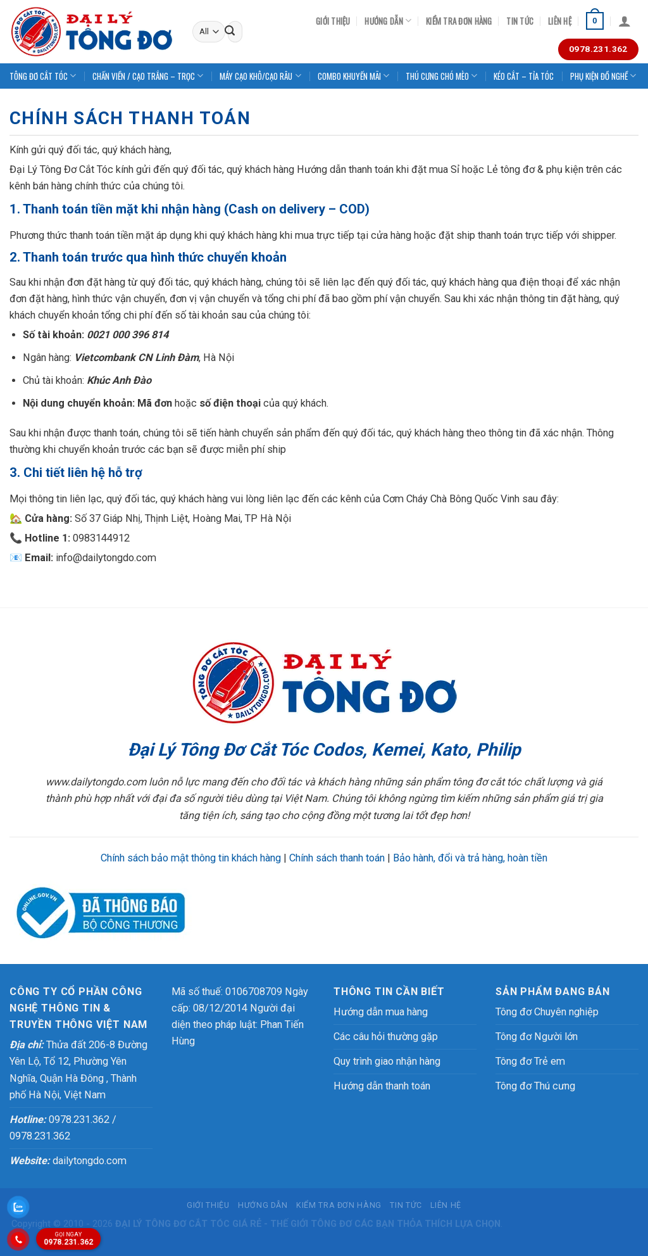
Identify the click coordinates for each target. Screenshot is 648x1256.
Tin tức (519, 21)
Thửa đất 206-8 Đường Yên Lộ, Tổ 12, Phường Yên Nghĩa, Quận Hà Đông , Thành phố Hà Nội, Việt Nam (78, 1069)
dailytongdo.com (68, 1161)
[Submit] (230, 31)
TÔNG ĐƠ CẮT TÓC (42, 76)
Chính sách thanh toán (337, 858)
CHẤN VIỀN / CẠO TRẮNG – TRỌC (147, 76)
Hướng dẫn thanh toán (381, 1086)
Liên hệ (559, 21)
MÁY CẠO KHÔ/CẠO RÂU (260, 76)
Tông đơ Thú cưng (535, 1086)
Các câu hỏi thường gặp (385, 1037)
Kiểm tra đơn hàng (459, 21)
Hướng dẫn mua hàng (380, 1012)
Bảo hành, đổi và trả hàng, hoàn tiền (470, 858)
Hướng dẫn (387, 21)
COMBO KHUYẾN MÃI (353, 76)
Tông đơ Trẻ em (530, 1061)
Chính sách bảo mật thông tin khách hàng (191, 858)
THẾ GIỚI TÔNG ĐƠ (311, 1223)
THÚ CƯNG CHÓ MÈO (441, 76)
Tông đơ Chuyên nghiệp (547, 1012)
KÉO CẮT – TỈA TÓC (524, 76)
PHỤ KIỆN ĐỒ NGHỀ (603, 76)
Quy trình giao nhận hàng (386, 1061)
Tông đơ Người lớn (536, 1037)
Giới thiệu (333, 21)
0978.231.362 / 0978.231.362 (62, 1127)
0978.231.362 (65, 1238)
